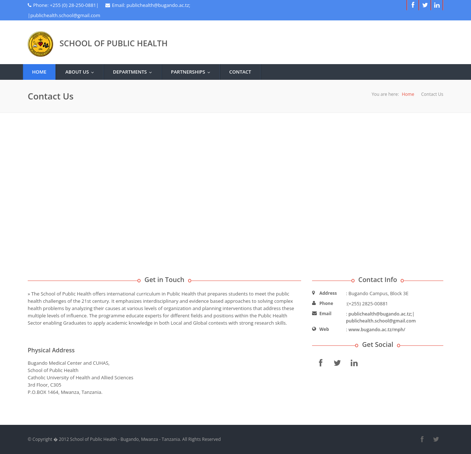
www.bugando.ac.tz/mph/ (377, 329)
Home (39, 72)
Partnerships (192, 72)
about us (81, 72)
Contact (240, 72)
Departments (134, 72)
